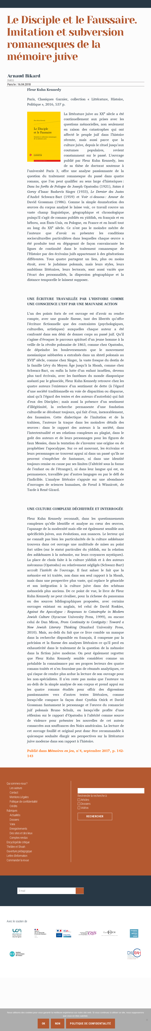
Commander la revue (18, 913)
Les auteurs (16, 841)
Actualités (15, 868)
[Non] (146, 1019)
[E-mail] (46, 944)
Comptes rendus (19, 891)
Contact (14, 845)
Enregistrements (18, 882)
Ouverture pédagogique (19, 904)
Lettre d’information (17, 909)
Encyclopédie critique (18, 895)
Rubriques (12, 863)
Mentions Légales (19, 850)
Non (57, 1023)
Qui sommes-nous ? (17, 836)
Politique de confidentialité (23, 854)
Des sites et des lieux (21, 886)
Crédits (13, 859)
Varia (12, 877)
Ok (43, 1023)
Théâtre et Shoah (16, 900)
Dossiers (14, 872)
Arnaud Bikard (23, 129)
